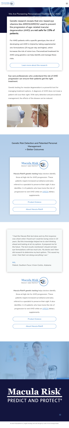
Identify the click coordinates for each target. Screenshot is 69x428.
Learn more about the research (34, 65)
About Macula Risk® (34, 209)
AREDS (45, 192)
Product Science (34, 202)
